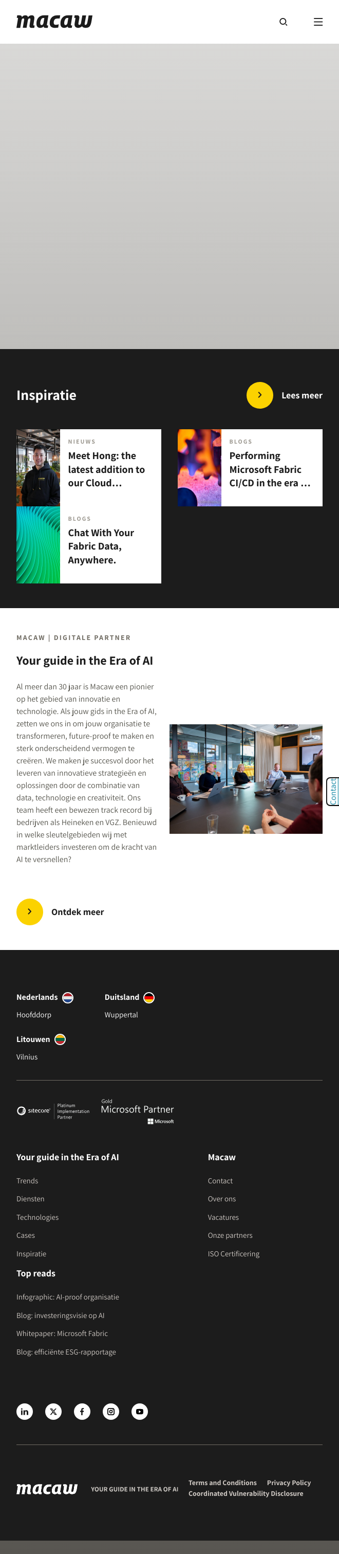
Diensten (30, 1199)
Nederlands (37, 997)
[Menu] (318, 21)
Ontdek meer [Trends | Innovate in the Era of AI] (77, 912)
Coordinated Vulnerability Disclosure (246, 1493)
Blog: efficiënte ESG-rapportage (66, 1352)
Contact (220, 1181)
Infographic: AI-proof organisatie (67, 1297)
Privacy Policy (289, 1483)
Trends (27, 1181)
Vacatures (223, 1217)
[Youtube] (139, 1411)
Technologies (37, 1217)
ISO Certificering (234, 1254)
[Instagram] (111, 1411)
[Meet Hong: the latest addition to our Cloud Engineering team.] (88, 467)
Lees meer (302, 395)
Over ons (222, 1199)
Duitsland (122, 997)
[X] (53, 1411)
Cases (25, 1235)
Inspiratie (31, 1254)
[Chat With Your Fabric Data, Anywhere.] (88, 544)
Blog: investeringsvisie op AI (60, 1316)
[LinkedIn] (24, 1411)
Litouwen (33, 1039)
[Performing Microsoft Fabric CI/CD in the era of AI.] (250, 467)
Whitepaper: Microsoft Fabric (62, 1334)
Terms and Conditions (223, 1483)
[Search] (283, 21)
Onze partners (230, 1235)
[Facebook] (82, 1411)
